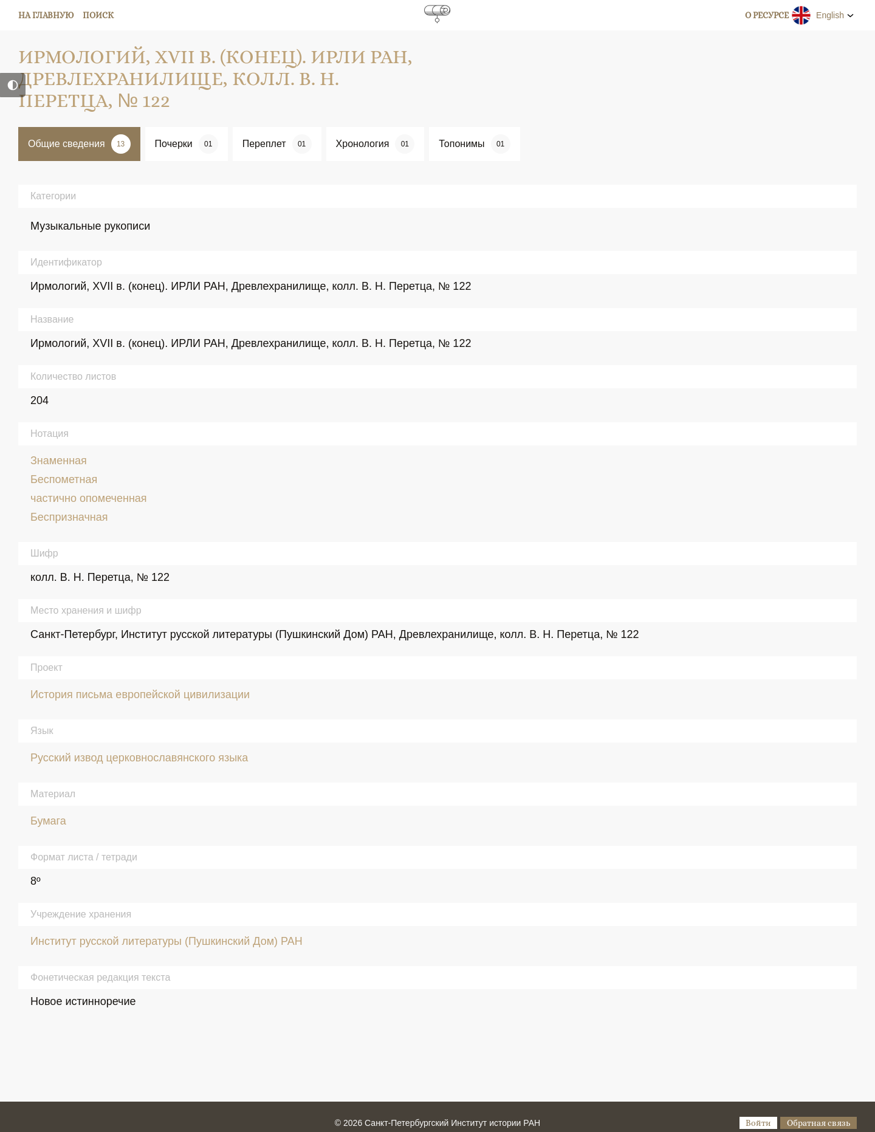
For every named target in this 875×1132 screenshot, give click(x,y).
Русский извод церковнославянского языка (139, 758)
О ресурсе (767, 15)
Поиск (98, 15)
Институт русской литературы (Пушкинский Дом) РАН (166, 941)
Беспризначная (69, 517)
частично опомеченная (88, 498)
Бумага (48, 821)
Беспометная (63, 479)
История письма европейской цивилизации (140, 694)
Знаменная (58, 461)
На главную (46, 15)
